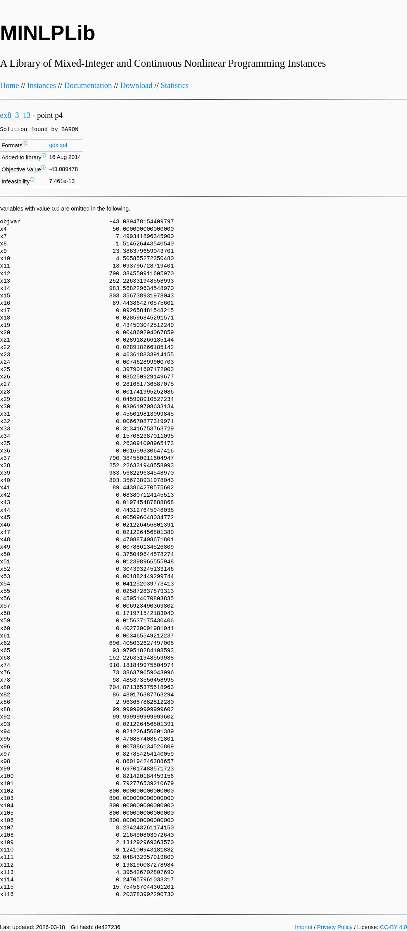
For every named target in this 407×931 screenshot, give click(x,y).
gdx (54, 145)
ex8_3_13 (15, 115)
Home (9, 85)
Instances (41, 85)
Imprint (303, 927)
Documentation (88, 85)
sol (63, 145)
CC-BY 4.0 (393, 927)
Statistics (174, 85)
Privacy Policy (334, 927)
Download (136, 85)
